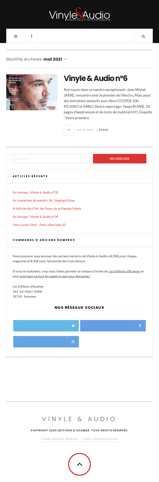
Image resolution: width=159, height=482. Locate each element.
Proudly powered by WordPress (59, 438)
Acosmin (113, 438)
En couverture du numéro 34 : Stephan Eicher (44, 200)
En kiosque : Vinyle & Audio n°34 (35, 216)
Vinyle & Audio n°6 (95, 78)
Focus (103, 129)
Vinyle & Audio (79, 419)
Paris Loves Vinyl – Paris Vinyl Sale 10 (39, 225)
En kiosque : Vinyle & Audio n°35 (35, 192)
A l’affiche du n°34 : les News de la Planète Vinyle (47, 208)
